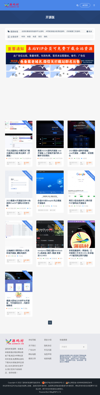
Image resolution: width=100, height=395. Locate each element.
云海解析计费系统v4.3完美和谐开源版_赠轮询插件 (17, 251)
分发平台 (10, 307)
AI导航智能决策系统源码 (55, 31)
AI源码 (84, 158)
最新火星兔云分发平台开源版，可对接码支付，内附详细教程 (18, 302)
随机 (45, 36)
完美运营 (72, 257)
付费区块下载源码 (13, 158)
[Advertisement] (50, 98)
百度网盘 (46, 205)
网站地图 (32, 353)
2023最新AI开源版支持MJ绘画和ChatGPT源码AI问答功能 (18, 202)
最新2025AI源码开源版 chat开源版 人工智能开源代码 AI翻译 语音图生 (50, 152)
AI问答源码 (22, 208)
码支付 (18, 307)
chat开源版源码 (60, 158)
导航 (40, 257)
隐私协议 (47, 344)
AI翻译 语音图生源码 (45, 158)
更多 (89, 31)
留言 (40, 36)
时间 (23, 36)
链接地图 (47, 357)
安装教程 (53, 257)
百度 (40, 205)
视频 (14, 255)
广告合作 (32, 349)
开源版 (77, 158)
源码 (71, 158)
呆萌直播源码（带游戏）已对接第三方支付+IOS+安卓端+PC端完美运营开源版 (81, 252)
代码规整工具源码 (73, 31)
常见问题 (47, 349)
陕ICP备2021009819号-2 (53, 381)
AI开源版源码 (11, 208)
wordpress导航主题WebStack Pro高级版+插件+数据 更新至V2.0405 (49, 252)
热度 (34, 36)
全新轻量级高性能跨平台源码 (33, 31)
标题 (29, 36)
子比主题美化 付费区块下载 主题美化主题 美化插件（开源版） (18, 152)
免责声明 (47, 353)
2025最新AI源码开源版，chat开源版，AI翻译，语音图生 (81, 152)
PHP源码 (78, 205)
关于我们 (32, 344)
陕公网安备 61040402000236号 (79, 381)
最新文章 (32, 357)
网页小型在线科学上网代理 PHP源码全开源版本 (80, 201)
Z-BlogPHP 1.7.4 (54, 391)
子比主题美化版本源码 (29, 158)
